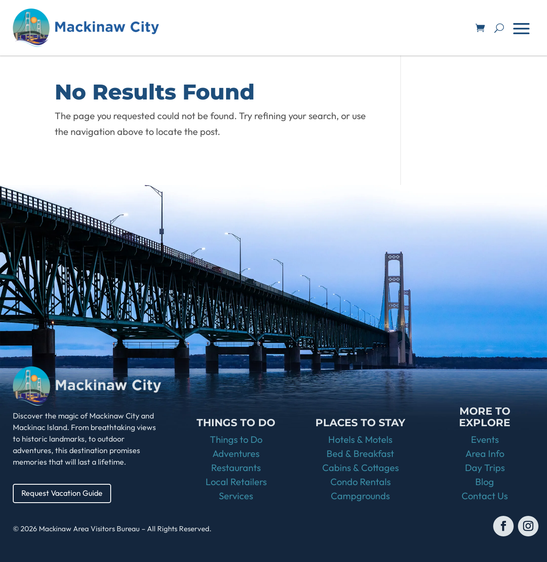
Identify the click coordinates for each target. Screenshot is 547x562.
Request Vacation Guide (62, 493)
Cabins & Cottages (360, 468)
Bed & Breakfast (360, 454)
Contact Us (485, 496)
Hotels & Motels (360, 439)
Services (236, 496)
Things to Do (236, 439)
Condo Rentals (360, 482)
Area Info (484, 454)
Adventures (235, 454)
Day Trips (485, 468)
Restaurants (236, 468)
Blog (484, 482)
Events (485, 439)
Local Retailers (236, 482)
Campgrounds (360, 496)
